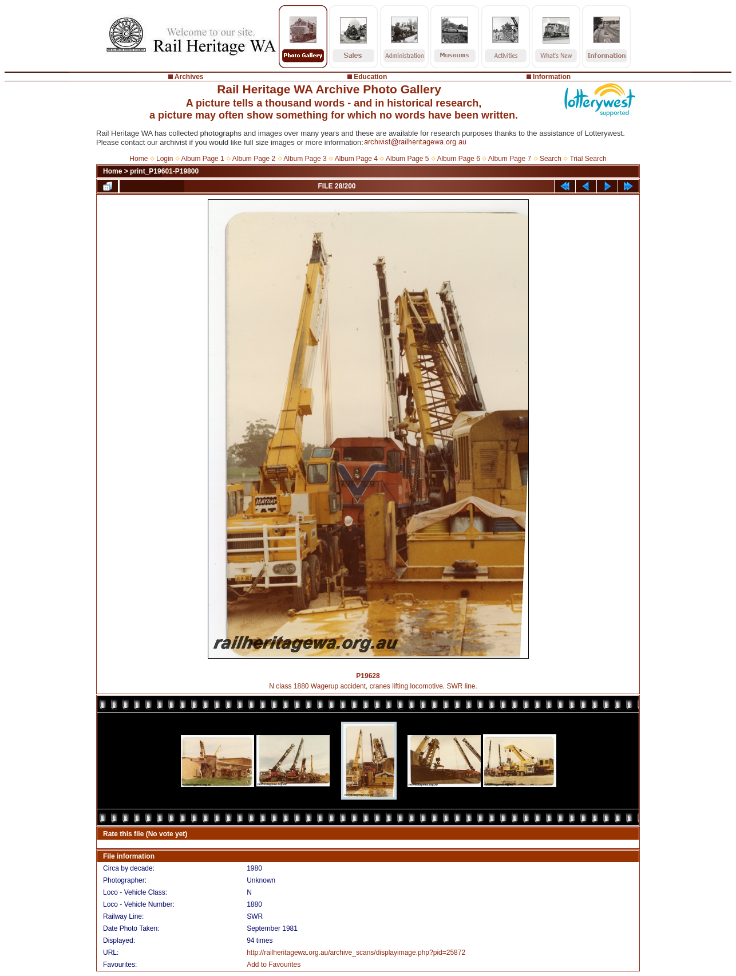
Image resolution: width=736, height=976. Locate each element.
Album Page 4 (356, 159)
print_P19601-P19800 (164, 171)
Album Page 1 (202, 159)
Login (164, 159)
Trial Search (587, 159)
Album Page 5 (407, 159)
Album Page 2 (253, 159)
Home (138, 159)
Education (370, 77)
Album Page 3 (304, 159)
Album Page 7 (509, 159)
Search (550, 159)
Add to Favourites (273, 965)
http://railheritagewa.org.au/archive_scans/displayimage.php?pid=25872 (356, 953)
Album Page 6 (458, 159)
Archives (189, 77)
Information (552, 77)
